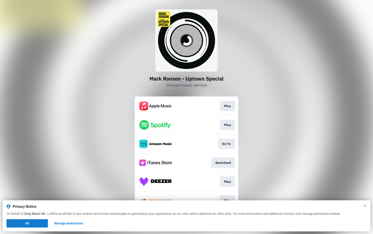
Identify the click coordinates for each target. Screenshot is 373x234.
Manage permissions (68, 223)
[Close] (365, 206)
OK (27, 223)
